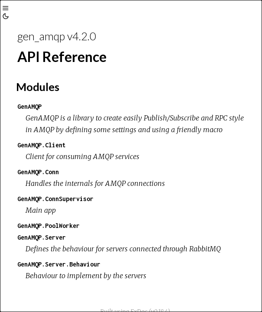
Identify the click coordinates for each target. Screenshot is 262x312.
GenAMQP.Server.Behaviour (58, 264)
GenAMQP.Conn (38, 172)
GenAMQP (29, 106)
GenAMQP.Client (41, 145)
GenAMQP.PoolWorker (48, 225)
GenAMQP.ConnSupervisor (55, 198)
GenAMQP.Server (41, 237)
